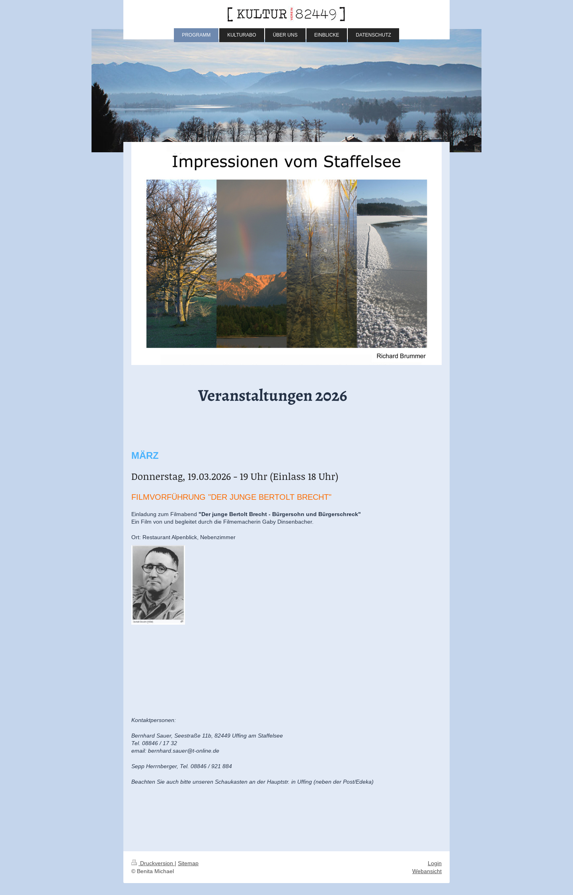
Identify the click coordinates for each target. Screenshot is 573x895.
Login (435, 863)
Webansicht (427, 871)
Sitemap (188, 863)
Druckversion (153, 863)
